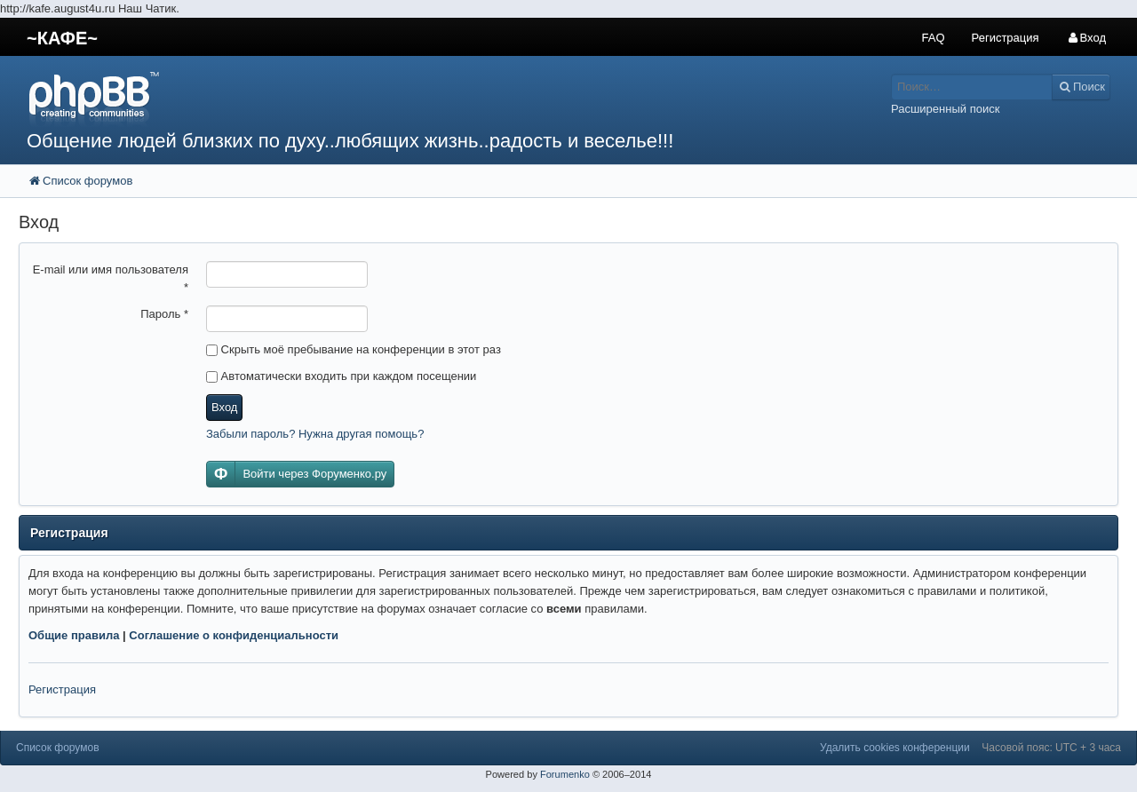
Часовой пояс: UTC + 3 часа (1051, 747)
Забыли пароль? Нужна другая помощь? (315, 433)
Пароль (164, 314)
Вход (224, 407)
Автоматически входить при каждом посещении (341, 376)
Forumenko (565, 774)
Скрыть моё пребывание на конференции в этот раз (353, 349)
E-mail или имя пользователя (110, 278)
